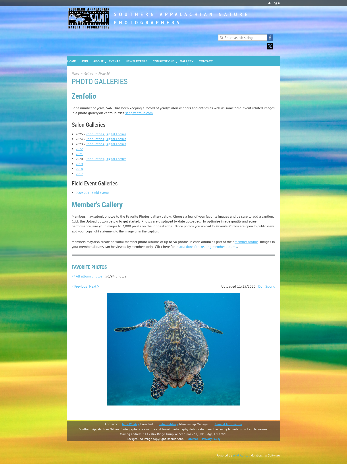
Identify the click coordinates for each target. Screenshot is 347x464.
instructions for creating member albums (206, 246)
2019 (79, 164)
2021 (79, 154)
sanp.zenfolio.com (139, 113)
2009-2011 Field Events (93, 193)
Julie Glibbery (168, 424)
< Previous (79, 286)
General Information (228, 424)
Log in (276, 3)
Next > (94, 286)
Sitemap (193, 439)
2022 (79, 149)
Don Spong (266, 286)
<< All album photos (87, 276)
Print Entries (95, 134)
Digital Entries (116, 134)
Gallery (88, 73)
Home (75, 73)
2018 (79, 169)
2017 (79, 174)
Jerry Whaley (130, 424)
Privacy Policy (211, 439)
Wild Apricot (241, 455)
